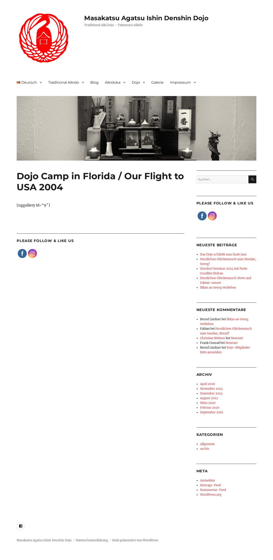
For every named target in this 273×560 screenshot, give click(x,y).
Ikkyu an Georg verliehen (218, 287)
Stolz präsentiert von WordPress (135, 540)
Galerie (157, 82)
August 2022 (209, 398)
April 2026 (207, 384)
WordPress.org (210, 495)
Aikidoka (112, 82)
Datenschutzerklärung (92, 540)
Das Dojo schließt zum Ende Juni (223, 254)
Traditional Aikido (63, 82)
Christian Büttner (212, 338)
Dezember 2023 (211, 393)
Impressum (180, 82)
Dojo (136, 82)
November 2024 (211, 389)
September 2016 (211, 412)
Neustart (237, 338)
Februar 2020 (209, 408)
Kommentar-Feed (213, 490)
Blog (94, 82)
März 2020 (207, 403)
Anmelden (207, 480)
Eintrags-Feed (210, 485)
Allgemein (207, 444)
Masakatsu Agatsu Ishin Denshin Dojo (146, 18)
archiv (204, 449)
